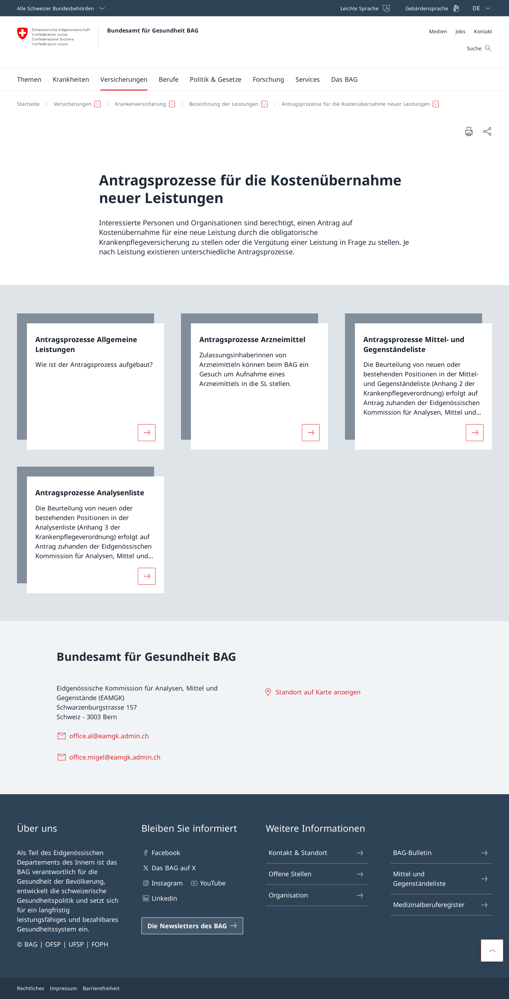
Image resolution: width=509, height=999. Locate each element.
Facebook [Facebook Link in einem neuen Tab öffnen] (160, 852)
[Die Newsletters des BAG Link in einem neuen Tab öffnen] (192, 925)
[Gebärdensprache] (432, 8)
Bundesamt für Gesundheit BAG (153, 30)
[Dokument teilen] (487, 131)
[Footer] (254, 988)
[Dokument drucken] (469, 131)
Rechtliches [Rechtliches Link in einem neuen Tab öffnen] (30, 988)
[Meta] (460, 31)
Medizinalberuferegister (440, 904)
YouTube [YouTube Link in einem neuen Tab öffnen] (208, 883)
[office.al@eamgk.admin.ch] (104, 735)
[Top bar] (399, 8)
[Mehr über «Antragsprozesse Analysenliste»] (147, 575)
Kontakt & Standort (316, 852)
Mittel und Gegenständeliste (440, 879)
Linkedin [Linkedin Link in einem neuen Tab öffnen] (159, 898)
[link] (90, 381)
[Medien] (438, 31)
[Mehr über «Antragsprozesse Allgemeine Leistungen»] (147, 432)
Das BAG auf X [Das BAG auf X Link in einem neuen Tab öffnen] (168, 868)
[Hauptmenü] (248, 79)
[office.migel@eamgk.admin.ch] (110, 757)
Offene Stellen (316, 874)
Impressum (63, 988)
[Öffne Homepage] (108, 42)
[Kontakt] (483, 31)
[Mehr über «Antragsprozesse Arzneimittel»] (311, 432)
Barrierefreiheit (101, 988)
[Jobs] (460, 31)
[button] (29, 79)
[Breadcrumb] (251, 104)
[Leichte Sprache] (364, 8)
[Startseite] (28, 104)
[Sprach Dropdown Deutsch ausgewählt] (479, 8)
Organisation (316, 895)
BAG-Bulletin (440, 852)
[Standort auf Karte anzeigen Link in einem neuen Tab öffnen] (313, 691)
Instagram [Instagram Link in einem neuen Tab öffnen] (162, 883)
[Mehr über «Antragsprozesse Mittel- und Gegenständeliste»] (475, 432)
